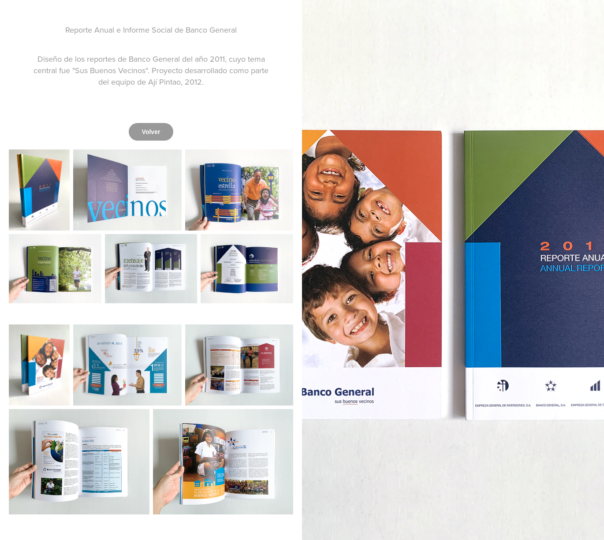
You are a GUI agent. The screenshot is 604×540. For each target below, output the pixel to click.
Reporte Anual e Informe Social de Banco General (151, 29)
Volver (151, 131)
